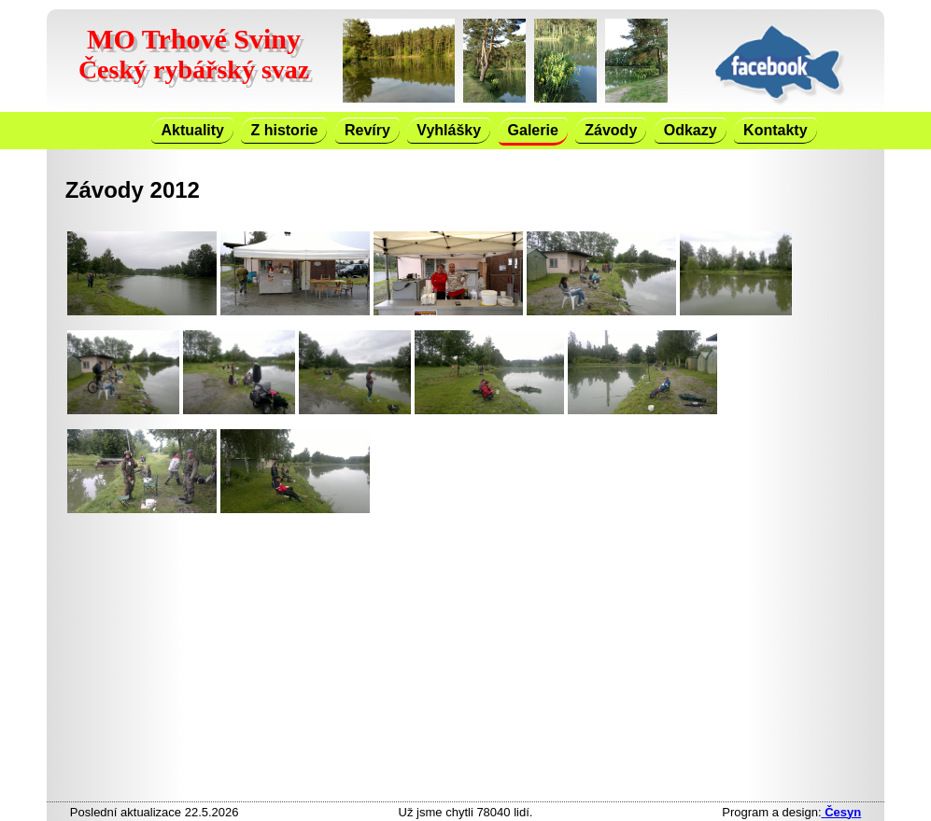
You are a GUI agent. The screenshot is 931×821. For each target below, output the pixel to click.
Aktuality (192, 130)
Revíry (367, 130)
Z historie (283, 130)
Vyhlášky (448, 130)
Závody (611, 130)
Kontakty (775, 130)
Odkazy (690, 130)
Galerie (533, 130)
